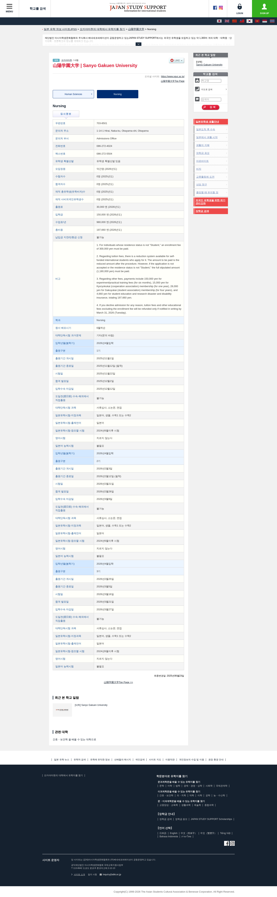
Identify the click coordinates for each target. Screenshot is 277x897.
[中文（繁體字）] (242, 21)
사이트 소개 (78, 874)
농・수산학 (219, 795)
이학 (200, 795)
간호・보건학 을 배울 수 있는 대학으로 (74, 739)
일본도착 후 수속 (205, 129)
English (173, 833)
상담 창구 (201, 184)
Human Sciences (73, 94)
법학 (178, 785)
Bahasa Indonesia (168, 836)
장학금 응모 (202, 153)
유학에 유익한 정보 (100, 759)
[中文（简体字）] (234, 21)
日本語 (162, 833)
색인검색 (140, 759)
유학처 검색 (80, 759)
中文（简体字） (189, 833)
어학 (170, 785)
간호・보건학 (166, 795)
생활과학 (186, 805)
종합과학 (209, 805)
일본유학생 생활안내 (207, 121)
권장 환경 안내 (216, 759)
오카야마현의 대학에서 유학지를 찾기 (63, 775)
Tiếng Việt (225, 833)
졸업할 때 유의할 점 (207, 192)
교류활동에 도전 (205, 176)
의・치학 (181, 795)
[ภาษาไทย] (272, 21)
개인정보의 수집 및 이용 (191, 759)
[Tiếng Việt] (257, 21)
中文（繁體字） (208, 833)
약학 (191, 795)
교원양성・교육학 (168, 805)
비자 (198, 168)
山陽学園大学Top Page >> (118, 682)
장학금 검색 (202, 211)
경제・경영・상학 (193, 785)
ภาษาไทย (186, 836)
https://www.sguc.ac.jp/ (172, 76)
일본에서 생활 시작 (207, 137)
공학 (208, 795)
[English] (227, 21)
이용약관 (170, 759)
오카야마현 (66, 60)
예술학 (197, 805)
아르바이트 (202, 161)
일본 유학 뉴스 (61, 759)
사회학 (209, 785)
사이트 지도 (155, 759)
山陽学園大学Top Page (172, 81)
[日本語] (219, 21)
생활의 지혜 (202, 145)
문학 (161, 785)
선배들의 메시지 (122, 759)
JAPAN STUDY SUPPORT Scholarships (211, 819)
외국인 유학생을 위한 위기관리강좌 (210, 202)
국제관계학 (221, 785)
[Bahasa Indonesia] (265, 21)
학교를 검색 (35, 8)
